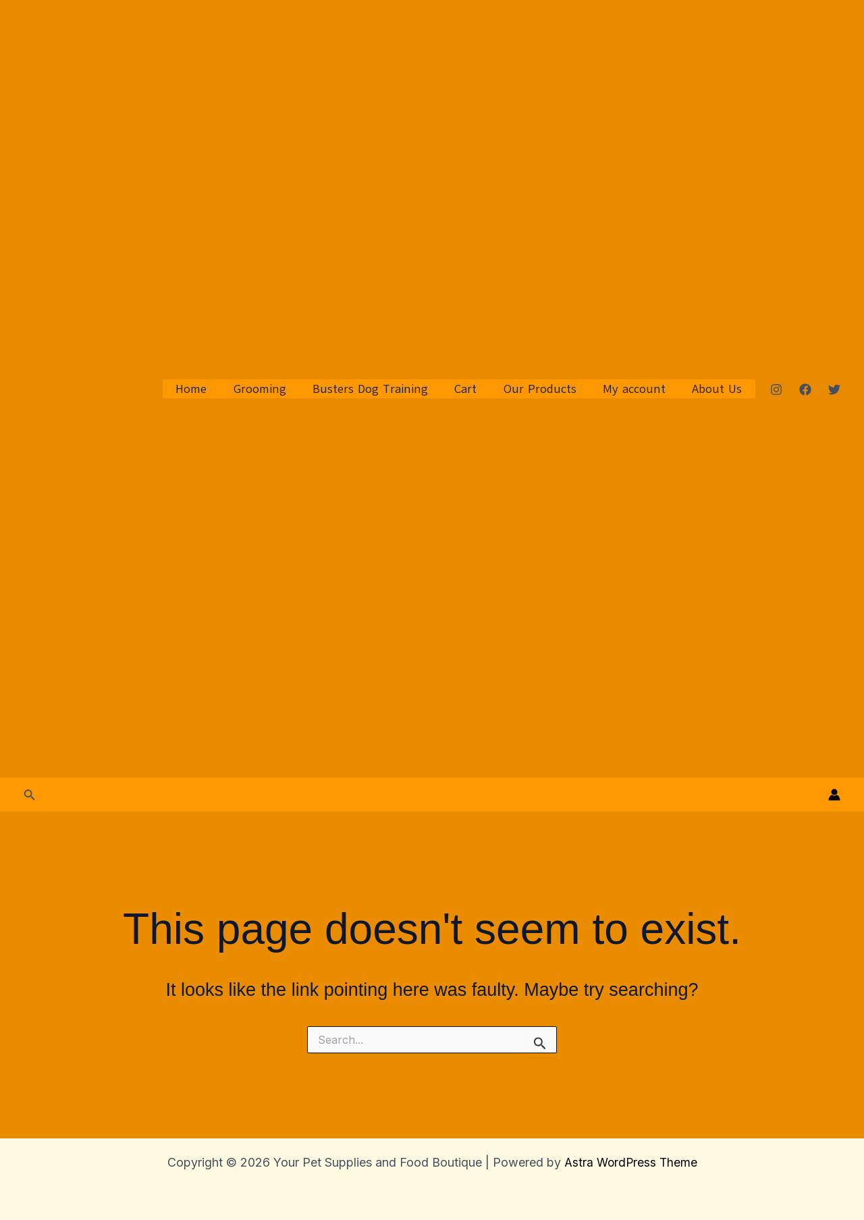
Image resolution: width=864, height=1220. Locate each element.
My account (637, 389)
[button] (30, 795)
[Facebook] (805, 389)
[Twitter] (834, 389)
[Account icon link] (834, 795)
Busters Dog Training (380, 389)
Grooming (272, 389)
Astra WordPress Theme (630, 1162)
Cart (473, 389)
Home (205, 389)
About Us (718, 389)
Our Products (545, 389)
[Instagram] (776, 389)
